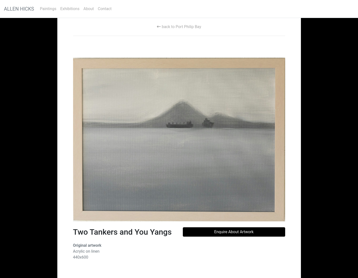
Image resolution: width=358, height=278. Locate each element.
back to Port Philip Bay (179, 26)
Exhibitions (69, 8)
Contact (105, 8)
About (88, 8)
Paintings (48, 8)
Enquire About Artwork (233, 231)
